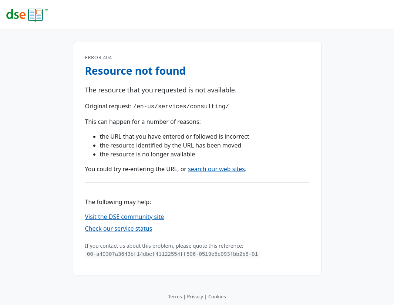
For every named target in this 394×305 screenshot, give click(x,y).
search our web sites (216, 168)
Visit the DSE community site (124, 216)
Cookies (217, 295)
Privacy (195, 295)
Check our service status (118, 228)
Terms (175, 295)
